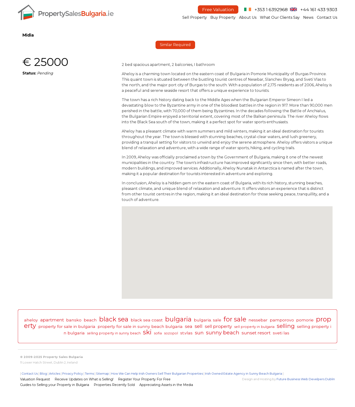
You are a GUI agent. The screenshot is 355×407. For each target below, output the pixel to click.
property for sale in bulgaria (66, 326)
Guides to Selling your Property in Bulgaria (54, 385)
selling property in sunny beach (114, 333)
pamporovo (282, 320)
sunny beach (222, 332)
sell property (218, 326)
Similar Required (175, 45)
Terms (89, 373)
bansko (73, 320)
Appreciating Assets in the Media (166, 385)
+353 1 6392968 (271, 9)
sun (199, 333)
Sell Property (194, 17)
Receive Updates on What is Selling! (84, 379)
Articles (54, 373)
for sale (235, 319)
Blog (43, 373)
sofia (158, 333)
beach (90, 320)
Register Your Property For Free (144, 379)
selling (286, 326)
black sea (113, 319)
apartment (52, 320)
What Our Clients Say (280, 17)
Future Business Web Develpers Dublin (306, 379)
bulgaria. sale (207, 320)
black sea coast (147, 320)
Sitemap (102, 373)
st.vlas (186, 332)
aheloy (31, 320)
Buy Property (223, 17)
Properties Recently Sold (114, 385)
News (308, 17)
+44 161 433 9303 (318, 9)
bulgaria (178, 319)
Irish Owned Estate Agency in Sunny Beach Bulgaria (243, 373)
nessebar (258, 320)
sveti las (281, 332)
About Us (247, 17)
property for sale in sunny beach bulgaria (140, 326)
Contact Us (327, 17)
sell (198, 326)
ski (147, 332)
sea (188, 326)
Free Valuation (218, 9)
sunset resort (256, 333)
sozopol (171, 333)
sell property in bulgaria (254, 327)
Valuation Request (35, 379)
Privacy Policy (72, 373)
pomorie (305, 320)
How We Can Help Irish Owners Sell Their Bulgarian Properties (157, 373)
